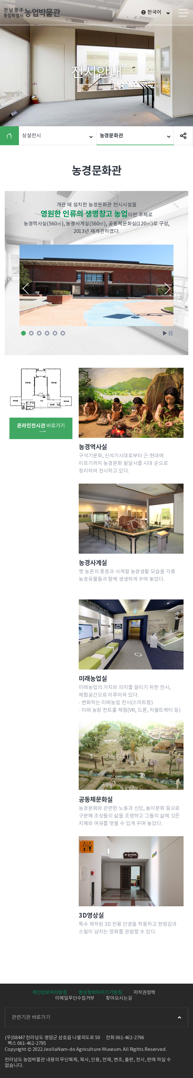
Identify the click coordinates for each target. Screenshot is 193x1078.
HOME (11, 135)
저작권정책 (144, 992)
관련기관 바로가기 (96, 1017)
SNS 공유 (183, 135)
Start (165, 333)
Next (167, 288)
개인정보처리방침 (49, 992)
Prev (26, 288)
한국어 (154, 12)
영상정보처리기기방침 (100, 992)
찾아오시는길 (119, 998)
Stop (171, 333)
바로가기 (41, 427)
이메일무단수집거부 (74, 998)
